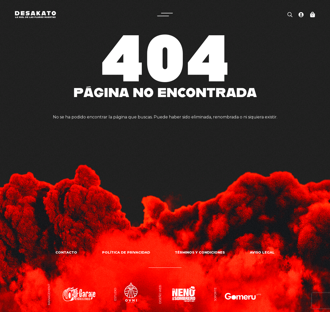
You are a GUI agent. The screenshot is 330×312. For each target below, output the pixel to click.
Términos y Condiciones (200, 252)
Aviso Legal (262, 252)
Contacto (66, 252)
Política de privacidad (126, 252)
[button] (165, 15)
